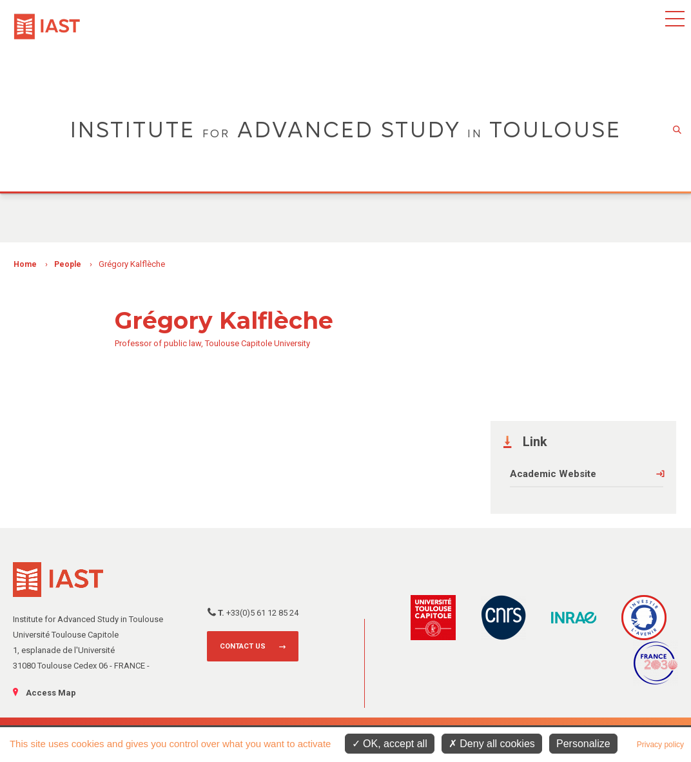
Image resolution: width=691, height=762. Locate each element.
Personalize (583, 743)
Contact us (243, 646)
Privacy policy (660, 744)
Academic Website (553, 474)
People (67, 264)
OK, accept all (389, 743)
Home (25, 264)
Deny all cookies (492, 743)
